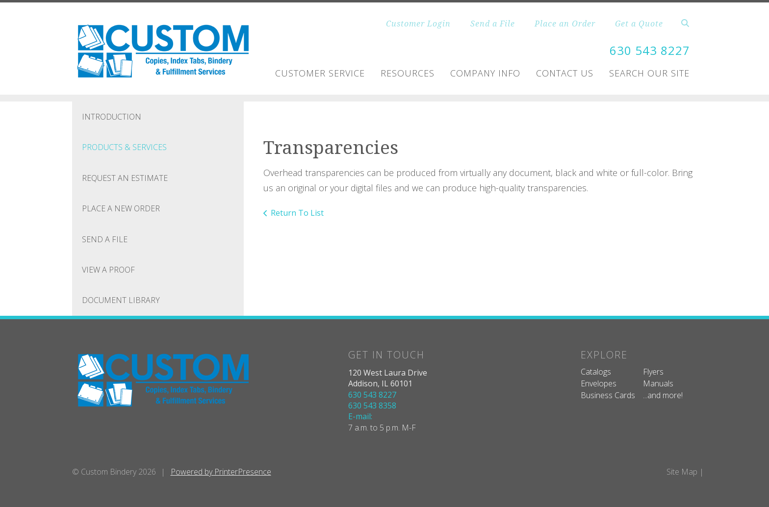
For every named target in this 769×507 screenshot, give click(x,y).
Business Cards (608, 395)
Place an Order (565, 23)
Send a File (492, 23)
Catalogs (596, 371)
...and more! (663, 395)
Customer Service (320, 73)
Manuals (658, 383)
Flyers (653, 371)
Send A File (105, 239)
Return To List (297, 212)
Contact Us (564, 73)
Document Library (121, 300)
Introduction (111, 116)
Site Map (681, 471)
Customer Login (418, 23)
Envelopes (598, 383)
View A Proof (108, 269)
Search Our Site (649, 73)
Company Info (485, 73)
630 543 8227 (650, 50)
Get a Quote (639, 23)
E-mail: (360, 416)
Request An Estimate (125, 178)
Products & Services (124, 147)
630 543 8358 (372, 405)
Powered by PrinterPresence (221, 471)
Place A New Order (121, 208)
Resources (408, 73)
